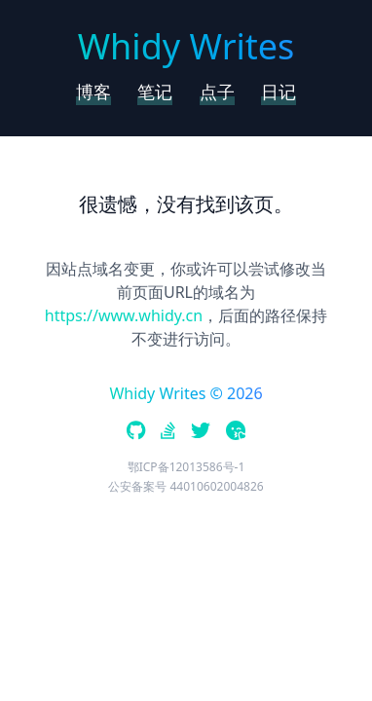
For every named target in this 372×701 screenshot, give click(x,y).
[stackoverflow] (168, 432)
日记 (278, 91)
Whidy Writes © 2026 (185, 393)
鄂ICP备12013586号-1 (186, 467)
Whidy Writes (186, 46)
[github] (136, 432)
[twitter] (200, 432)
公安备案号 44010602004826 (185, 486)
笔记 (154, 91)
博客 (93, 91)
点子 (217, 91)
